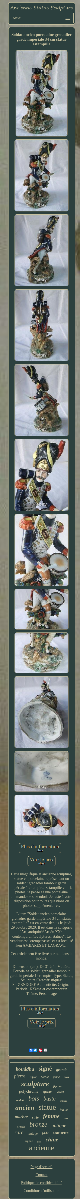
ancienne (41, 1148)
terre (64, 1109)
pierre (19, 1076)
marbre (21, 1116)
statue (47, 1107)
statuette (60, 1133)
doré (66, 1118)
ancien (24, 1107)
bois (33, 1098)
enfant (33, 1077)
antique (58, 1125)
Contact (41, 1175)
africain (47, 1091)
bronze (38, 1124)
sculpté (20, 1100)
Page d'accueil (41, 1167)
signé (45, 1068)
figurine (57, 1086)
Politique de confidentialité (41, 1183)
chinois (63, 1100)
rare (19, 1132)
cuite (60, 1091)
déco (39, 1142)
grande (61, 1070)
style (35, 1117)
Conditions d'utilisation (42, 1191)
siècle (45, 1077)
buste (49, 1098)
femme (51, 1116)
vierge (21, 1126)
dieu (66, 1077)
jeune (56, 1077)
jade (45, 1133)
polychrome (28, 1091)
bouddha (25, 1069)
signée (29, 1141)
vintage (33, 1133)
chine (52, 1140)
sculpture (35, 1084)
